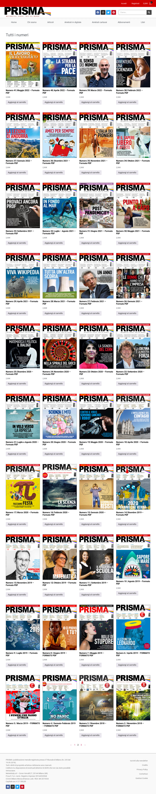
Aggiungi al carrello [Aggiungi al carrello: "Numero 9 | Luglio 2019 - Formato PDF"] (17, 665)
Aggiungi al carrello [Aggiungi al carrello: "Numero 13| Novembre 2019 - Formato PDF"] (17, 594)
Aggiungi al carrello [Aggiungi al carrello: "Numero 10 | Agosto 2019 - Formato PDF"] (127, 593)
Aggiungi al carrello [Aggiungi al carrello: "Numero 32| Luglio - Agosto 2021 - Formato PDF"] (54, 243)
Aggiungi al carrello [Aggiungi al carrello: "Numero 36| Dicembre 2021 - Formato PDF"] (54, 172)
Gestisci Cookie (142, 778)
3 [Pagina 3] (81, 745)
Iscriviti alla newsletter (139, 761)
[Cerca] (149, 12)
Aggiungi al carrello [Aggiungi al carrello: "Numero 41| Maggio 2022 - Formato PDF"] (17, 102)
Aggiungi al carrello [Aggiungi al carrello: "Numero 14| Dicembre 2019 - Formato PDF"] (127, 524)
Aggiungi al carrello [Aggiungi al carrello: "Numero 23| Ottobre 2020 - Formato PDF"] (90, 383)
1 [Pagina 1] (74, 745)
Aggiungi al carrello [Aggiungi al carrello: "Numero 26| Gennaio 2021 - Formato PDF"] (127, 313)
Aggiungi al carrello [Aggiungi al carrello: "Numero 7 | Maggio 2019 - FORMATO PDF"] (90, 665)
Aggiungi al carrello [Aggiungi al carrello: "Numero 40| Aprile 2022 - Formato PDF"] (54, 102)
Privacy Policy (142, 769)
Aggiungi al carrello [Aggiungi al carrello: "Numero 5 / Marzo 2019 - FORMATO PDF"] (17, 735)
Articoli (50, 22)
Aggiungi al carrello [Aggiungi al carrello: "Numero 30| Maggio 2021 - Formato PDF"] (127, 243)
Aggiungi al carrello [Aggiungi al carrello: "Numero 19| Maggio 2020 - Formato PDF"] (90, 454)
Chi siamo (32, 22)
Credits (145, 765)
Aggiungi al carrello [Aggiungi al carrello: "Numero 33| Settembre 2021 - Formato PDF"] (17, 243)
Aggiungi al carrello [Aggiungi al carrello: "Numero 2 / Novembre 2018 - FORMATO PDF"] (127, 735)
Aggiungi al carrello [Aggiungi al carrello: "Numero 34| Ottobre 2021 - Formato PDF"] (127, 172)
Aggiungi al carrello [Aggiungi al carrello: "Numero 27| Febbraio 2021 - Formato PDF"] (90, 313)
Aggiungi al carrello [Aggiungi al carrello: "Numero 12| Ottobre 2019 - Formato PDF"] (54, 594)
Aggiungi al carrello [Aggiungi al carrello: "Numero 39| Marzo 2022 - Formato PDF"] (90, 102)
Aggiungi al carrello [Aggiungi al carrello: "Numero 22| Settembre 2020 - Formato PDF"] (127, 383)
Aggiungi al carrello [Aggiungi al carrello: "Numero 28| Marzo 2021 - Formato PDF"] (54, 313)
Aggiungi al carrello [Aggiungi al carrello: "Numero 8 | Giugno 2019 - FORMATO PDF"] (54, 665)
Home (14, 22)
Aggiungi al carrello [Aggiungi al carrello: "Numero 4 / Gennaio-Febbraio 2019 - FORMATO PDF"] (54, 735)
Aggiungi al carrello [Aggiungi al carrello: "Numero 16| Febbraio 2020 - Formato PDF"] (54, 524)
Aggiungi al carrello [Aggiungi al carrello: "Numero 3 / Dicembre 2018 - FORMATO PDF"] (90, 735)
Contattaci (143, 774)
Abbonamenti (124, 22)
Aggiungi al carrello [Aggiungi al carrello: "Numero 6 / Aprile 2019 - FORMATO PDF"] (127, 665)
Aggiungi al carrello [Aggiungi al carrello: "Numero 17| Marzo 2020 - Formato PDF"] (17, 524)
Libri (143, 22)
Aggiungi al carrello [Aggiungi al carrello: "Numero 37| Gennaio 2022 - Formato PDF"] (17, 172)
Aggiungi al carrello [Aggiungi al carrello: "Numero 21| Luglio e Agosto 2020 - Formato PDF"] (17, 454)
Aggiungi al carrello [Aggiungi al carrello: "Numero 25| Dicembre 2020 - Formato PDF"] (17, 383)
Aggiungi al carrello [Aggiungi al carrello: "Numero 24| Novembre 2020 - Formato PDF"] (54, 383)
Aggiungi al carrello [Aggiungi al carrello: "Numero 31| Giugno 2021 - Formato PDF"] (90, 243)
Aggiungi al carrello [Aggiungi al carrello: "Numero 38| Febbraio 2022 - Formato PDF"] (127, 102)
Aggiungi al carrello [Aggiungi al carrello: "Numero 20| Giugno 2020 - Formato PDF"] (54, 454)
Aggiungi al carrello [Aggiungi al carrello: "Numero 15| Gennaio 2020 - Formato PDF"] (90, 524)
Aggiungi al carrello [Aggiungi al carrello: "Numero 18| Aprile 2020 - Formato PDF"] (127, 454)
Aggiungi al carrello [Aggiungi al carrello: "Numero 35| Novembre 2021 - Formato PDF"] (90, 172)
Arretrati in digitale (73, 22)
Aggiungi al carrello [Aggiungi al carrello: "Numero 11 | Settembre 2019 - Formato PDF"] (90, 594)
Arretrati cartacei (99, 22)
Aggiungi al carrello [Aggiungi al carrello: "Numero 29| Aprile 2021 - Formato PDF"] (17, 313)
